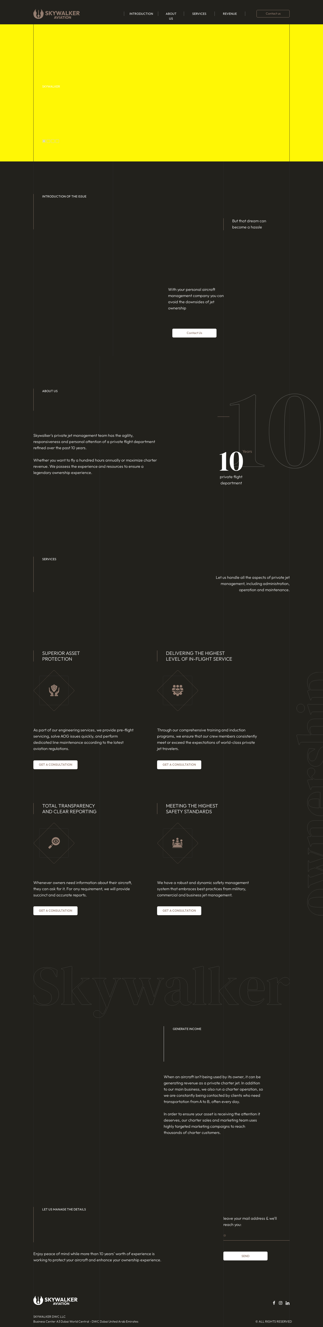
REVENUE (230, 14)
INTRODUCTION (141, 14)
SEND (245, 1256)
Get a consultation (55, 765)
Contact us (273, 13)
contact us (194, 333)
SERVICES (199, 14)
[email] (256, 1235)
